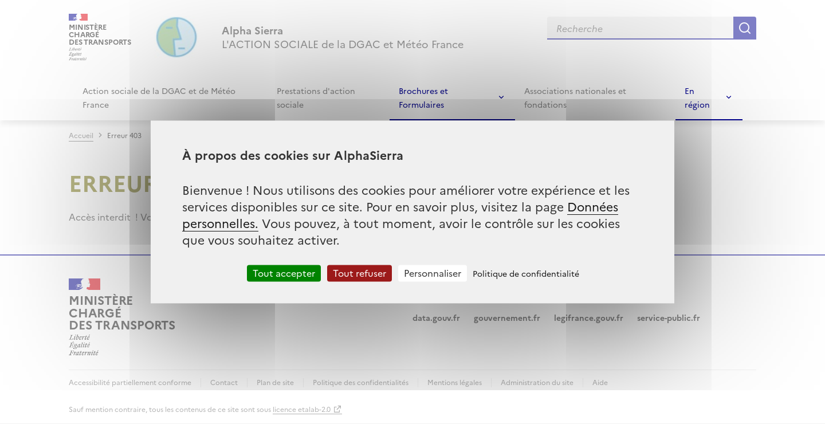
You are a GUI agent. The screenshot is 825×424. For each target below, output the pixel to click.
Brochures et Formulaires (423, 97)
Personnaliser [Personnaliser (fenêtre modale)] (432, 272)
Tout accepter (284, 272)
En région (697, 97)
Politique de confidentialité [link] (526, 273)
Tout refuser (359, 272)
